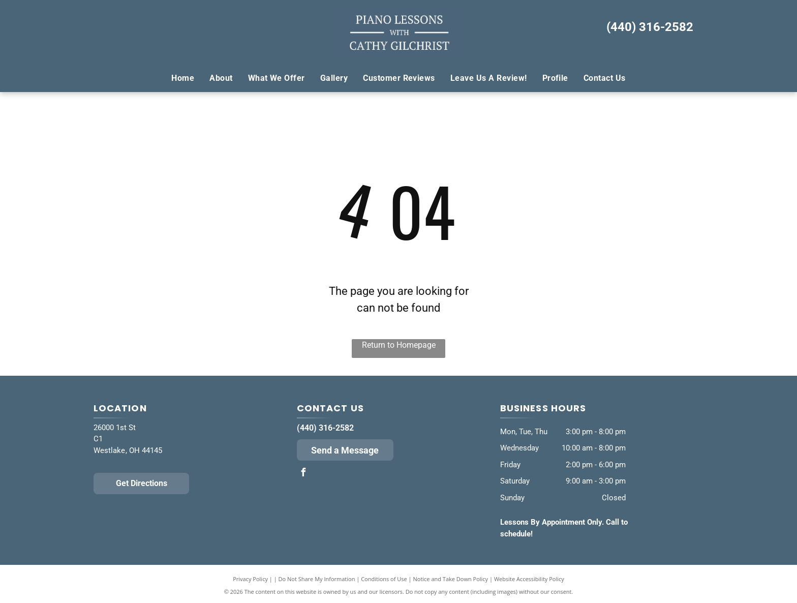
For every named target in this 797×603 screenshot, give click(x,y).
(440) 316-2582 (649, 27)
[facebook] (303, 473)
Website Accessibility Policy (529, 579)
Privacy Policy (250, 579)
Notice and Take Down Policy (450, 579)
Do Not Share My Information (317, 579)
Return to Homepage (399, 345)
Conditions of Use (384, 579)
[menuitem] (183, 77)
